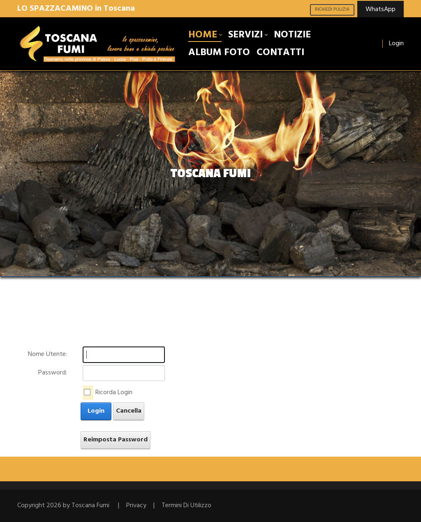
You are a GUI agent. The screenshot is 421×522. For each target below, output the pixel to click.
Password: (52, 372)
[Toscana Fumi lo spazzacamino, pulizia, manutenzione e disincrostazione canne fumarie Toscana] (97, 44)
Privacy (136, 505)
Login (396, 43)
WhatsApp (380, 9)
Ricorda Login (113, 392)
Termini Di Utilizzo (186, 505)
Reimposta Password (115, 439)
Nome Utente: (47, 354)
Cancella (128, 411)
